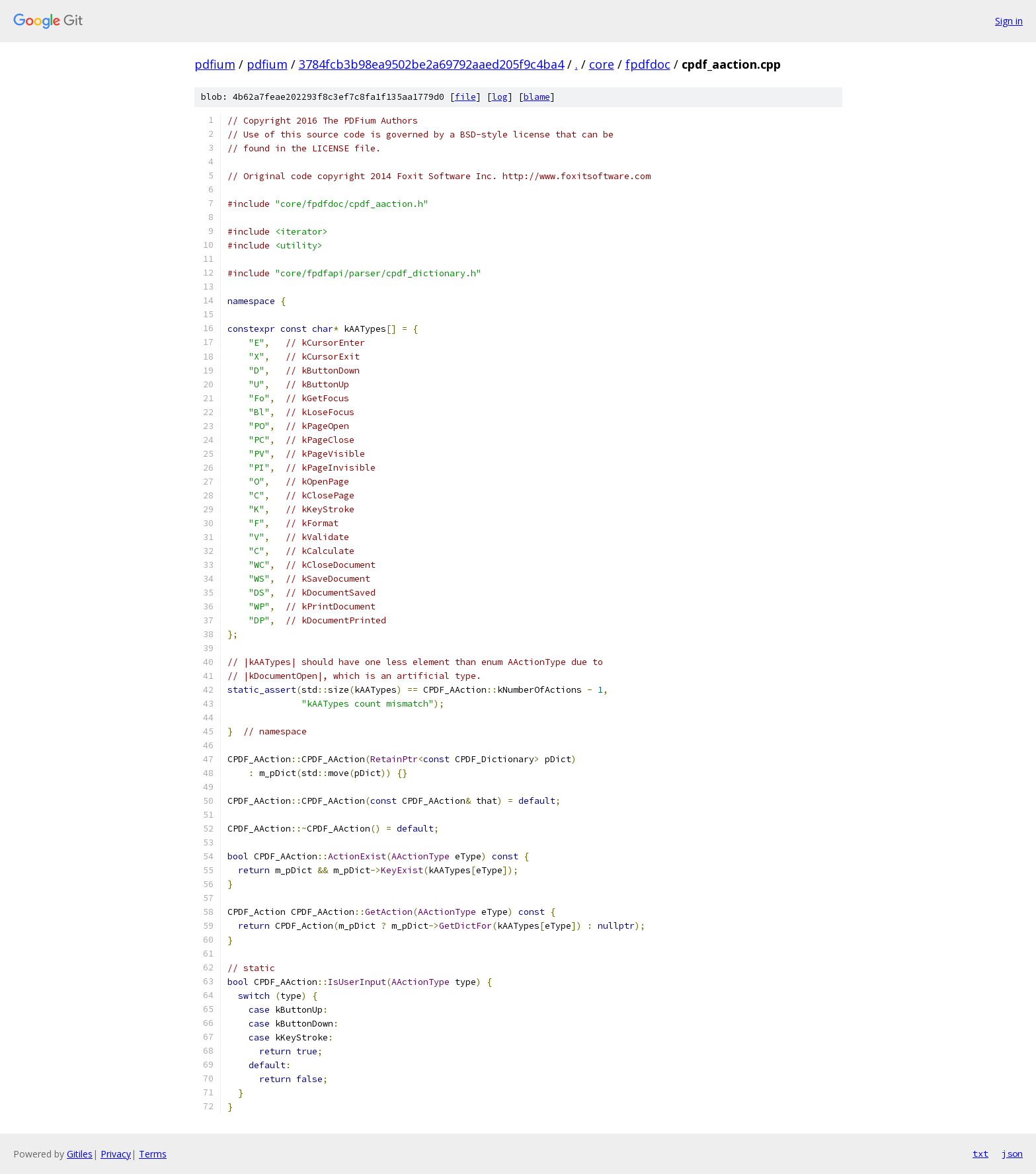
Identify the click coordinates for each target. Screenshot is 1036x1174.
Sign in (1009, 21)
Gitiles (80, 1154)
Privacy (115, 1154)
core (601, 64)
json (1012, 1153)
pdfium (214, 64)
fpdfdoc (647, 64)
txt (980, 1153)
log (500, 96)
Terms (153, 1154)
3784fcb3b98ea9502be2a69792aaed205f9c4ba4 (431, 64)
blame (537, 96)
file (465, 96)
